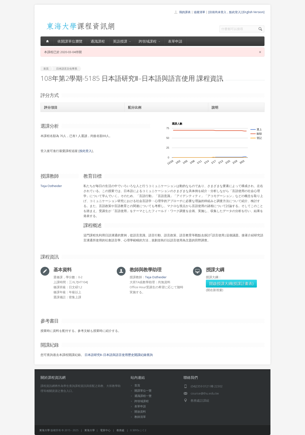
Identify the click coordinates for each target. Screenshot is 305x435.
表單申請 (175, 41)
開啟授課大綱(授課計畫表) (231, 283)
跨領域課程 (149, 41)
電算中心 (105, 430)
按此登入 (85, 151)
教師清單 (140, 417)
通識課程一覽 (143, 396)
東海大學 (44, 430)
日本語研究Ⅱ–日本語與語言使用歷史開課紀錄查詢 (119, 355)
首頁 (137, 385)
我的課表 (185, 12)
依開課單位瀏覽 (69, 41)
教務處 (120, 430)
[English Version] (253, 12)
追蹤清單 (199, 12)
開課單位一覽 (143, 391)
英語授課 (122, 41)
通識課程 (98, 41)
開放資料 (140, 412)
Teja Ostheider (51, 186)
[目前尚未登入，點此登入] (225, 12)
